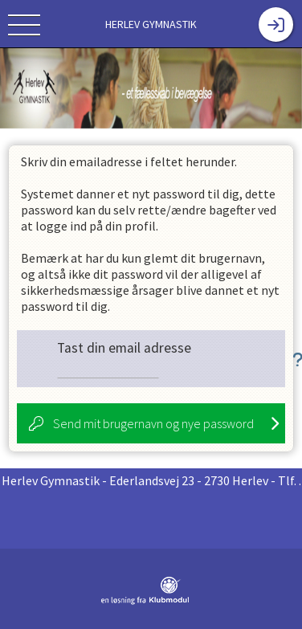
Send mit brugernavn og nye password (153, 423)
